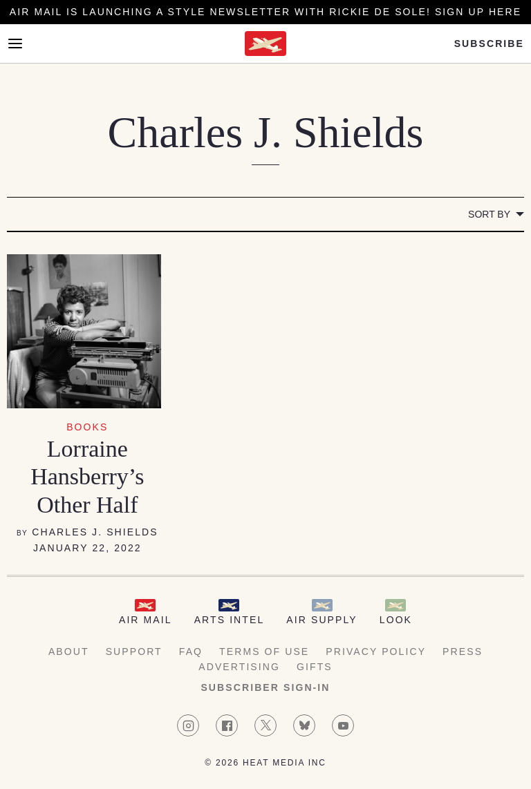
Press (462, 651)
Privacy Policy (376, 651)
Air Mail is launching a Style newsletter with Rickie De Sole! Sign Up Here (265, 11)
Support (134, 651)
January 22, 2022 (87, 547)
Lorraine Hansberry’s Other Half (87, 477)
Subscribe (489, 43)
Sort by (489, 214)
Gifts (315, 667)
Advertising (239, 667)
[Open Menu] (15, 43)
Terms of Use (264, 651)
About (68, 651)
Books (87, 426)
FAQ (191, 651)
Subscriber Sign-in (265, 687)
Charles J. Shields (95, 532)
